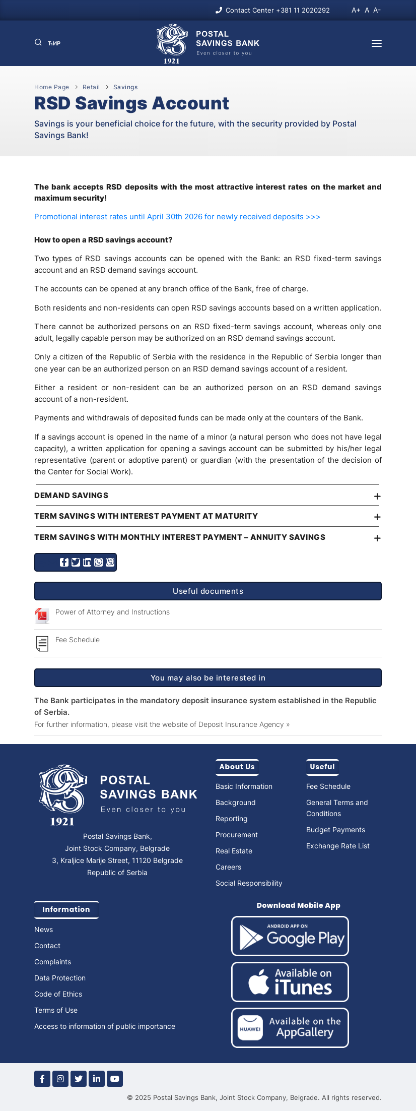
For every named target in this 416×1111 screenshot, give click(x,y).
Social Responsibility (249, 883)
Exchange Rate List (338, 845)
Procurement (237, 834)
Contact (47, 945)
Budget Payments (335, 829)
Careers (228, 866)
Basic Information (244, 786)
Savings (125, 87)
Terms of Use (56, 1010)
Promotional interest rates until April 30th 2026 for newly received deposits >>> (177, 216)
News (43, 929)
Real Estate (234, 850)
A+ (356, 10)
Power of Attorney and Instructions (112, 611)
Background (236, 802)
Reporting (232, 818)
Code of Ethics (58, 994)
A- (377, 10)
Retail (91, 87)
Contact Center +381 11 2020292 (278, 10)
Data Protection (60, 977)
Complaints (52, 961)
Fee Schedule (77, 639)
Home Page (52, 87)
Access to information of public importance (104, 1026)
